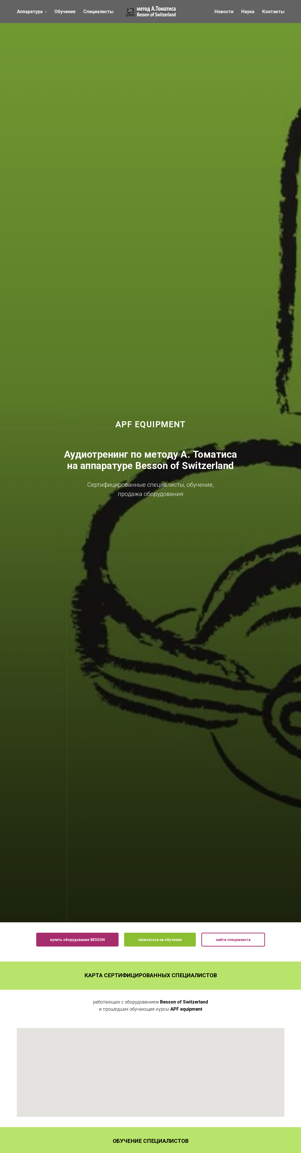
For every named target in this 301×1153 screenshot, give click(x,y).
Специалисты (98, 11)
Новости (224, 11)
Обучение (64, 11)
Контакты (273, 11)
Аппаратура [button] (30, 11)
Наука (247, 11)
